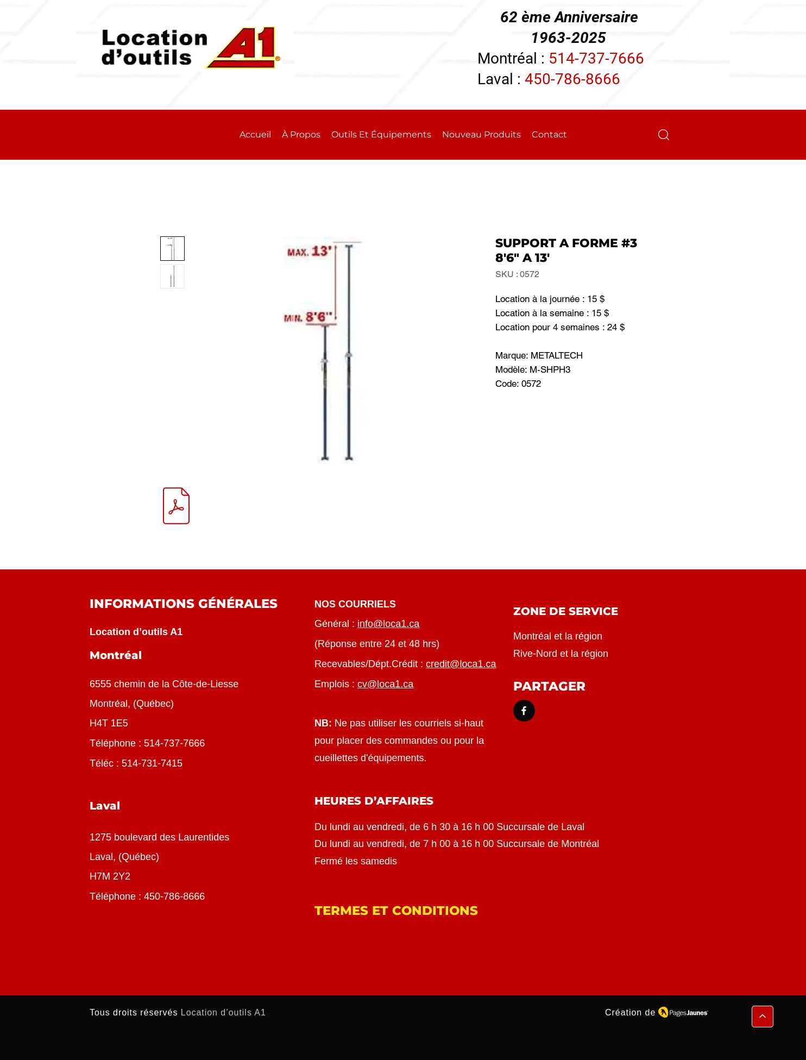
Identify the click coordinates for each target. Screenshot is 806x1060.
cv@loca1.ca (385, 684)
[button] (663, 134)
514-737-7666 (596, 58)
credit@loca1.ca (461, 663)
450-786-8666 (572, 79)
